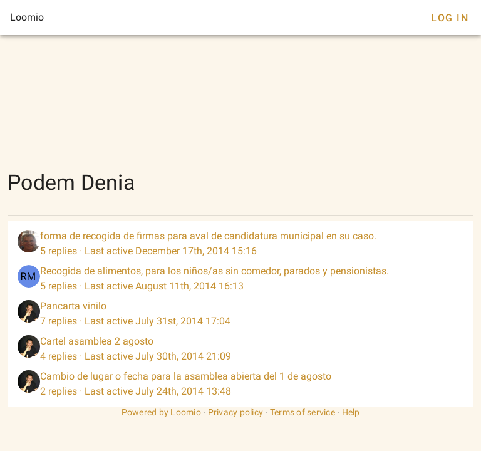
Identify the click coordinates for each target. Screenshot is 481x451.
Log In (449, 18)
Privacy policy (236, 412)
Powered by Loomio (161, 412)
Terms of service (302, 412)
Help (351, 412)
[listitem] (240, 243)
